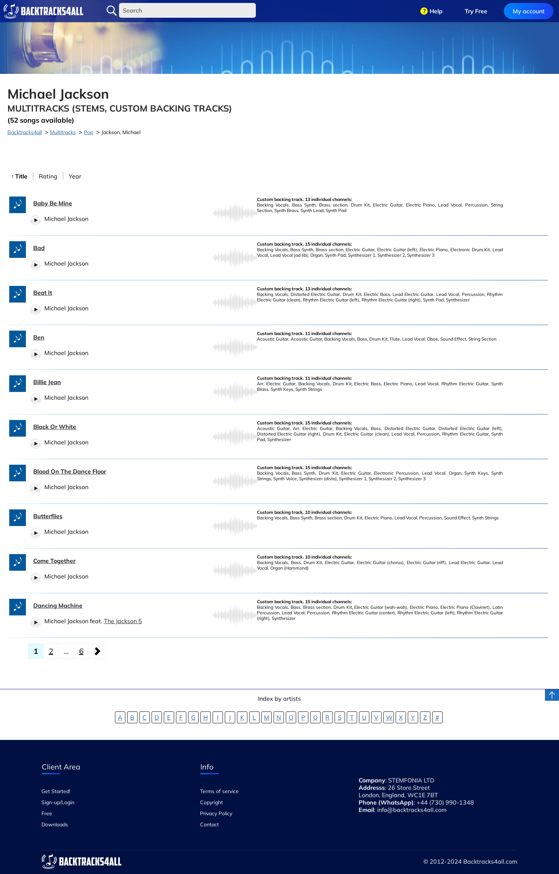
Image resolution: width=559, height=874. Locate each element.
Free (46, 813)
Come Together (54, 560)
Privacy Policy (216, 813)
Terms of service (219, 791)
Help (436, 11)
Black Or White (54, 426)
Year (75, 176)
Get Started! (55, 791)
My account (529, 11)
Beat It (42, 292)
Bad (39, 248)
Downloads (54, 824)
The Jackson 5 (123, 621)
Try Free (476, 11)
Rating (48, 176)
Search (112, 11)
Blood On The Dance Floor (69, 471)
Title (21, 176)
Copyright (211, 802)
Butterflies (47, 516)
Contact (209, 824)
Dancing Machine (57, 605)
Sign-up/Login (57, 802)
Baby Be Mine (52, 203)
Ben (38, 337)
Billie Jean (47, 382)
